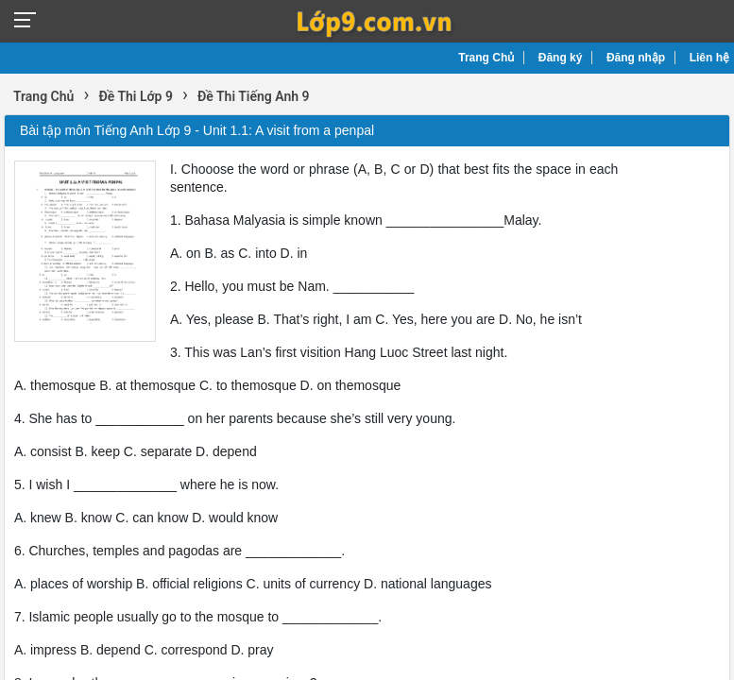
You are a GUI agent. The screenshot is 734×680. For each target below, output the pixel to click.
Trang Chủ (486, 57)
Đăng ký (560, 57)
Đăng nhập (635, 57)
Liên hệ (709, 57)
